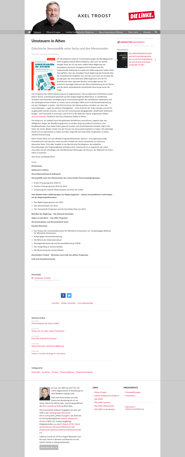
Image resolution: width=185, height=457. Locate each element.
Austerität (36, 372)
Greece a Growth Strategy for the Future (48, 353)
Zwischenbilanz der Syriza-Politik (45, 323)
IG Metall (64, 424)
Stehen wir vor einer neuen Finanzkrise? (48, 331)
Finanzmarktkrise (67, 372)
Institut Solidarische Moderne (106, 395)
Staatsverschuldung (84, 372)
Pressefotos (130, 395)
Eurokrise (46, 372)
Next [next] (155, 60)
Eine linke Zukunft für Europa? (44, 338)
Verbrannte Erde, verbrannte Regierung (48, 346)
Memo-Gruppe (100, 392)
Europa (55, 372)
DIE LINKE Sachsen (102, 402)
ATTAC (71, 424)
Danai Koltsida (40, 116)
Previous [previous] (115, 60)
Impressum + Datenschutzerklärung (134, 408)
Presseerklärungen (133, 392)
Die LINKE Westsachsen (104, 406)
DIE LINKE (98, 399)
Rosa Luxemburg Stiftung (53, 406)
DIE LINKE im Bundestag (104, 409)
